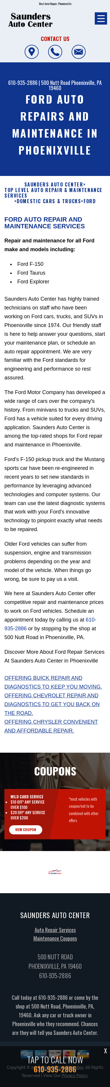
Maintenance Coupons (55, 944)
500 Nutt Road (55, 82)
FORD (90, 207)
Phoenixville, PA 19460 (75, 85)
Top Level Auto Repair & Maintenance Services (53, 198)
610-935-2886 (23, 82)
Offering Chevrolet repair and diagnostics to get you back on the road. (52, 710)
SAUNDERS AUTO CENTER (53, 190)
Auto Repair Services (55, 935)
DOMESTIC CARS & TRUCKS (49, 207)
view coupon (25, 835)
